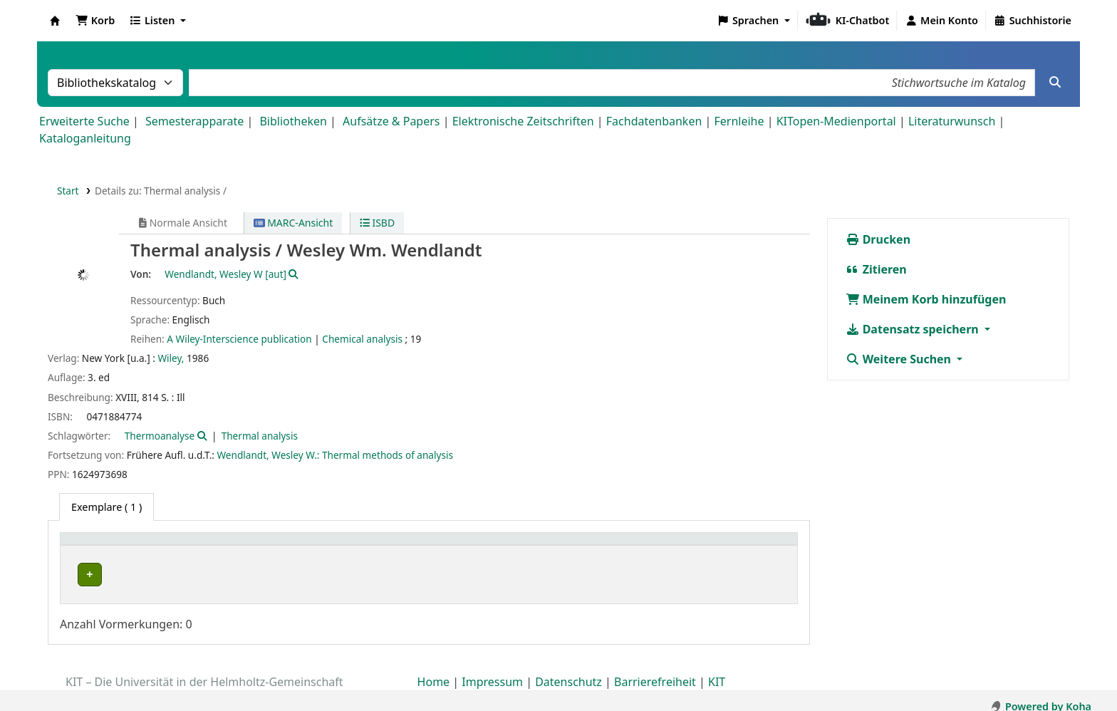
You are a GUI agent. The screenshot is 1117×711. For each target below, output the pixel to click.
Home (433, 670)
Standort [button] (403, 546)
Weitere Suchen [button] (900, 359)
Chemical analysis (362, 339)
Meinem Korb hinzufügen (926, 299)
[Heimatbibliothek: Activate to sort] (158, 547)
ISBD (377, 222)
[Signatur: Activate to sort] (619, 547)
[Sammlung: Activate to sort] (315, 547)
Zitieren (876, 269)
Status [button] (693, 546)
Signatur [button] (594, 546)
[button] (95, 20)
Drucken (878, 239)
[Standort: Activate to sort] (471, 547)
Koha (55, 21)
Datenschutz (568, 670)
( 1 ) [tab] (106, 507)
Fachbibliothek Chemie (127, 574)
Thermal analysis (260, 435)
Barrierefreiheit (655, 670)
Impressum (492, 670)
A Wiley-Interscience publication (239, 339)
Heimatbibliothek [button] (111, 546)
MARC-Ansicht (293, 222)
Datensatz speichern (914, 329)
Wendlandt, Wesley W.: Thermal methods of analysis (335, 455)
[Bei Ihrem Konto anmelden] (941, 20)
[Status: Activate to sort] (734, 547)
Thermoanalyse (159, 435)
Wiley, (170, 358)
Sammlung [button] (288, 546)
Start (68, 190)
